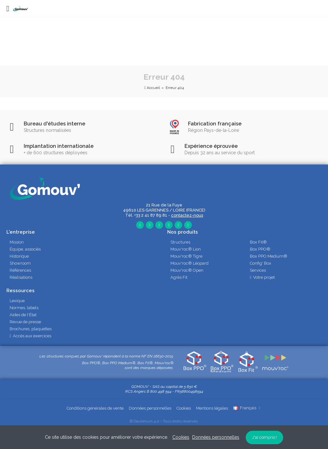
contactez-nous (187, 215)
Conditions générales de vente (95, 408)
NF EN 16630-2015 (157, 356)
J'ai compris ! (264, 437)
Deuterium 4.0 (146, 421)
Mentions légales (212, 408)
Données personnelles (150, 408)
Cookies (183, 408)
